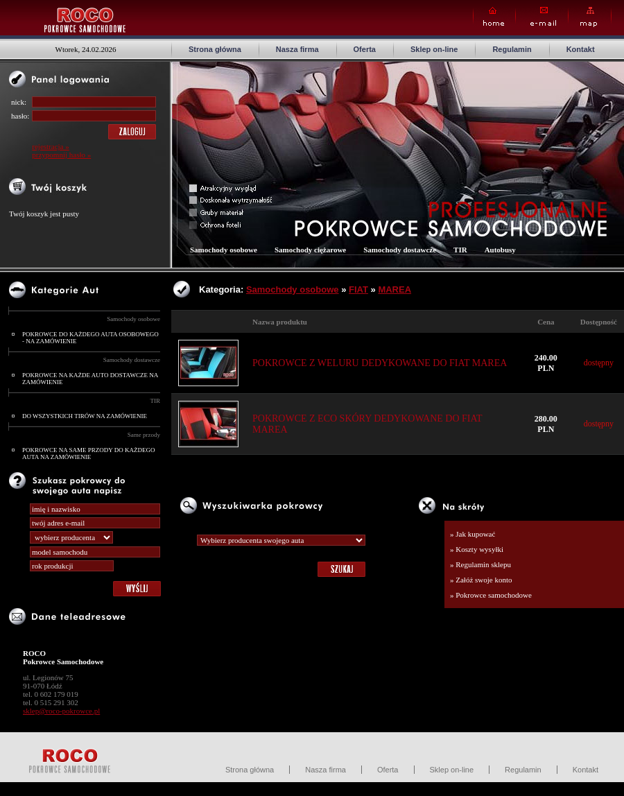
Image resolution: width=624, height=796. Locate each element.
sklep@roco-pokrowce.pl (61, 711)
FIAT (358, 289)
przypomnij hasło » (61, 154)
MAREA (394, 289)
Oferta (365, 49)
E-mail (542, 17)
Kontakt (580, 49)
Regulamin (511, 49)
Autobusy (500, 249)
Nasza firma (297, 49)
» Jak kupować (472, 534)
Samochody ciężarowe (310, 249)
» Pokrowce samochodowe (491, 595)
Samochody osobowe (133, 318)
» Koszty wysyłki (476, 549)
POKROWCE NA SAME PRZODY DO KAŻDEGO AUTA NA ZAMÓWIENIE (88, 453)
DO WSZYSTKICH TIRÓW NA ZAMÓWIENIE (84, 416)
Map (590, 17)
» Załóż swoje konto (481, 580)
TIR (155, 400)
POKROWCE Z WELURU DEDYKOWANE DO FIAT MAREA (379, 363)
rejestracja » (50, 146)
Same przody (144, 434)
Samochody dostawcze (131, 359)
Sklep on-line (434, 49)
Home (494, 17)
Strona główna (215, 49)
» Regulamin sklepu (480, 564)
